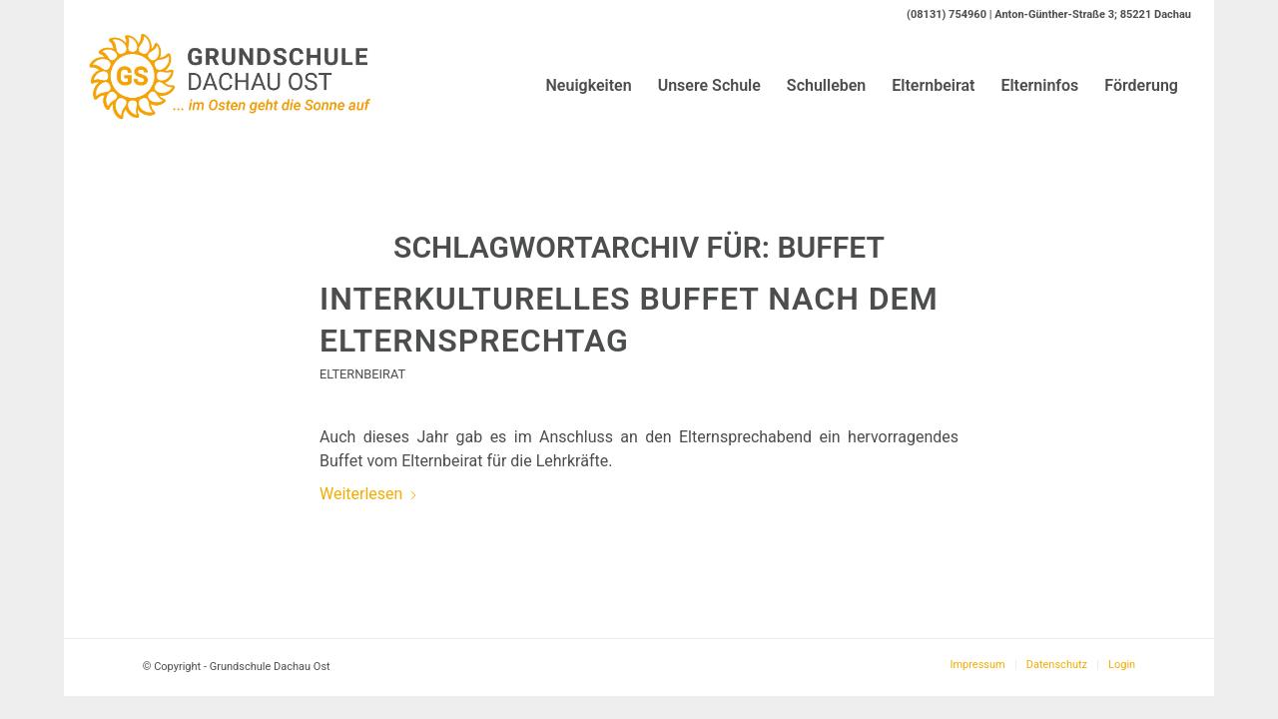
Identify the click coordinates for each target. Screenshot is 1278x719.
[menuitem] (589, 86)
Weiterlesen (369, 493)
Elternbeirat (362, 373)
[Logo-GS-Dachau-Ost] (230, 86)
